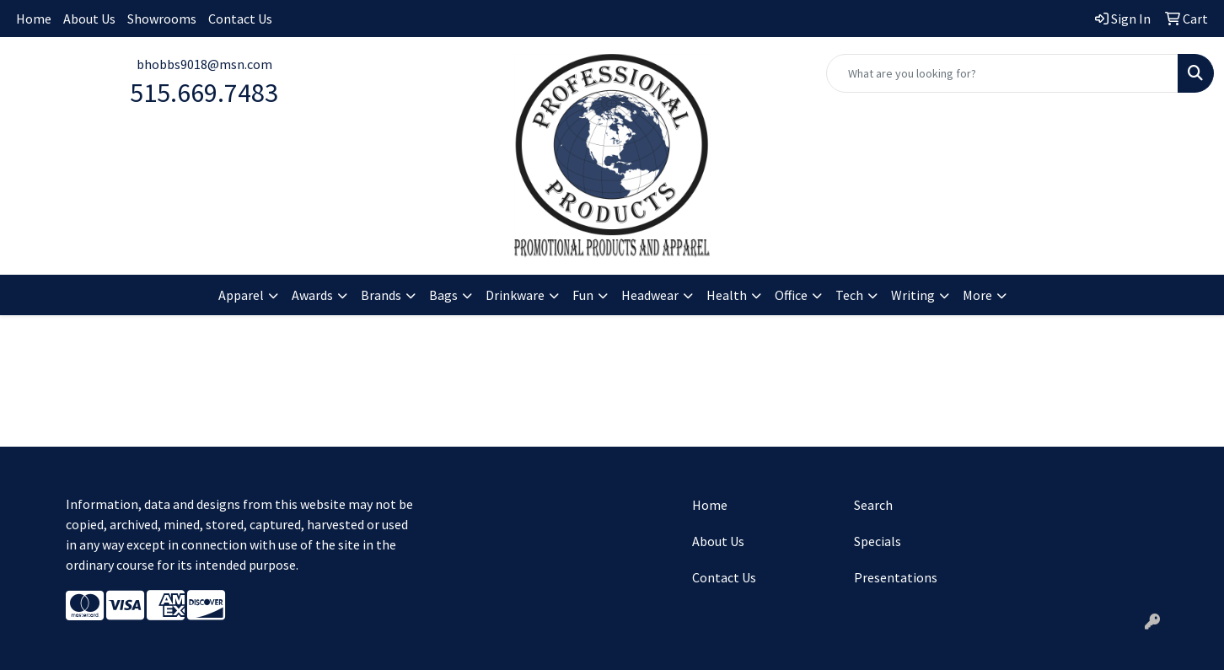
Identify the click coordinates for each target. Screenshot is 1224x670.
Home (33, 18)
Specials (877, 541)
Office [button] (791, 295)
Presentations (895, 577)
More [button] (977, 295)
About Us (89, 18)
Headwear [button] (650, 295)
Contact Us (240, 18)
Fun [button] (582, 295)
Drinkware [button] (515, 295)
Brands (381, 295)
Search (873, 504)
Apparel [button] (241, 295)
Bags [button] (443, 295)
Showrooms (161, 18)
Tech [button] (849, 295)
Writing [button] (913, 295)
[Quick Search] (1002, 73)
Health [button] (726, 295)
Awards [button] (312, 295)
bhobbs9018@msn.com (204, 64)
